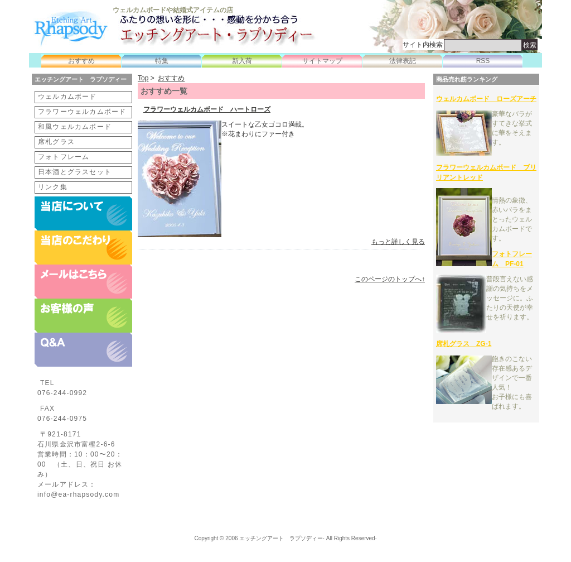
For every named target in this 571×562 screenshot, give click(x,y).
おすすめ (81, 61)
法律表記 (402, 61)
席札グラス (56, 142)
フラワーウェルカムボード (82, 112)
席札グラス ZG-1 (463, 344)
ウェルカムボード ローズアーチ (486, 99)
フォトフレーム (63, 157)
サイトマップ (322, 61)
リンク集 (52, 187)
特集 (161, 61)
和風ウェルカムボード (75, 127)
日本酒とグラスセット (75, 172)
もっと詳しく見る (398, 242)
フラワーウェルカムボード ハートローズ (206, 109)
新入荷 (242, 61)
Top (143, 78)
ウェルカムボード (67, 96)
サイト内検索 (423, 45)
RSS (483, 61)
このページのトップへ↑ (390, 279)
